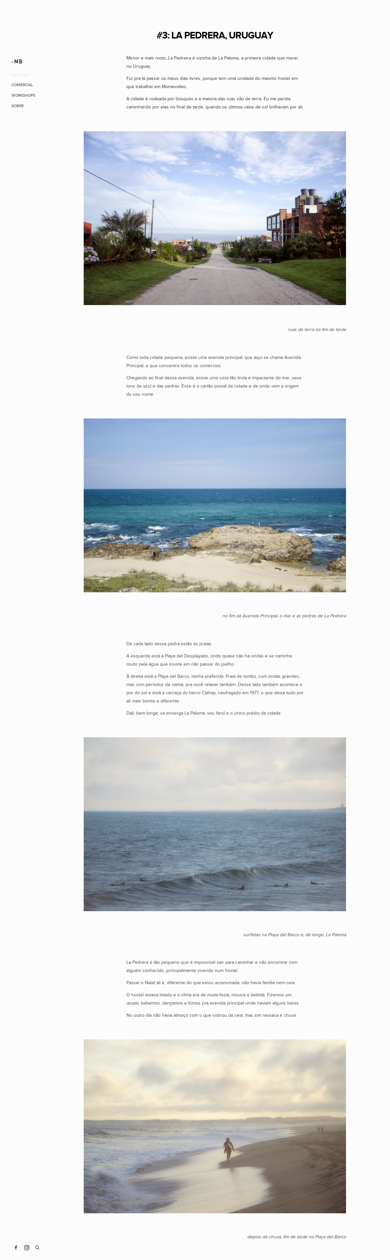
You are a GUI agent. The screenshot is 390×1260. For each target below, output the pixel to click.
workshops (23, 95)
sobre (17, 106)
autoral (20, 74)
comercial (22, 85)
